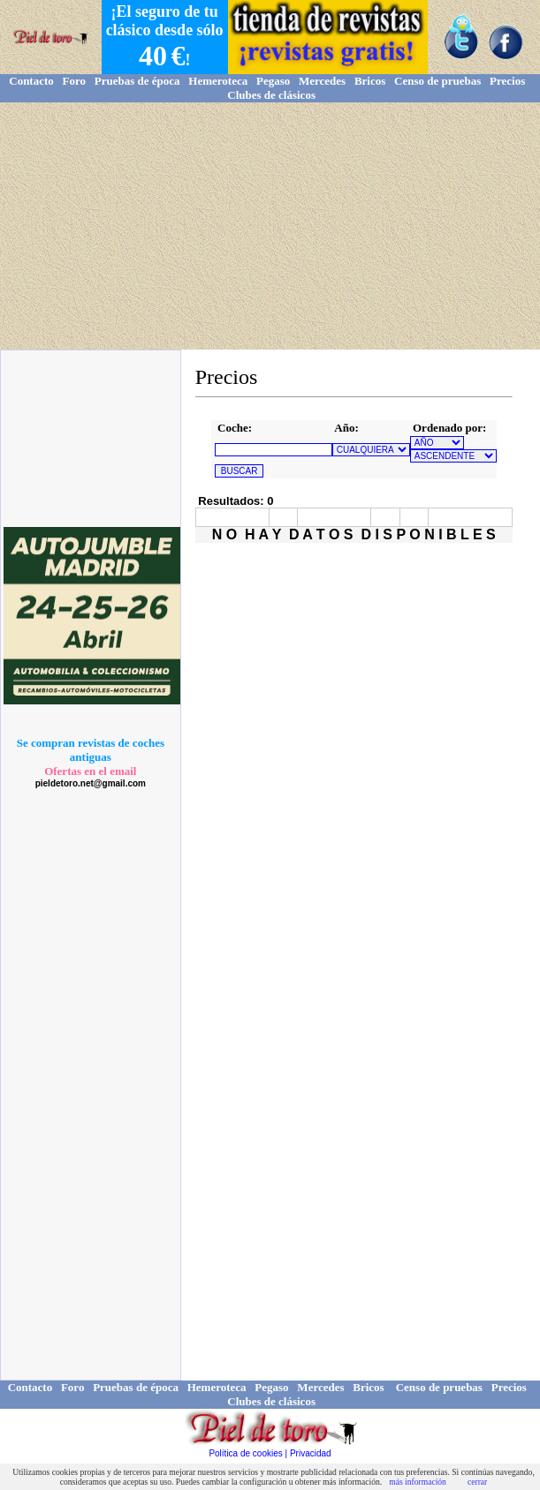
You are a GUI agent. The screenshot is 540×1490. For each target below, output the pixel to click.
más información (417, 1481)
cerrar (477, 1481)
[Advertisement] (270, 226)
